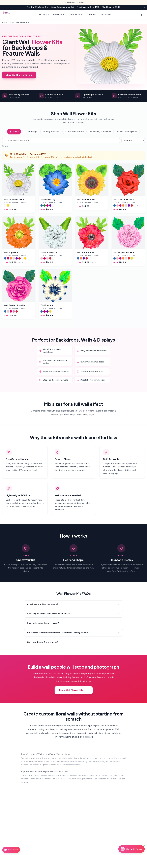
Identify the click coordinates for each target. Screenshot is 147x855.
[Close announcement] (144, 7)
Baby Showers (51, 131)
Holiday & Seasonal (100, 131)
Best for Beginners (127, 131)
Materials (59, 14)
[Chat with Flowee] (131, 849)
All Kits (14, 131)
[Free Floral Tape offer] (11, 850)
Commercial (76, 14)
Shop (11, 22)
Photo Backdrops (74, 131)
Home (4, 22)
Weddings (31, 131)
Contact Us (105, 14)
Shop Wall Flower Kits (73, 690)
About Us (91, 14)
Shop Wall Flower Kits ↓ (19, 74)
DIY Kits (44, 14)
